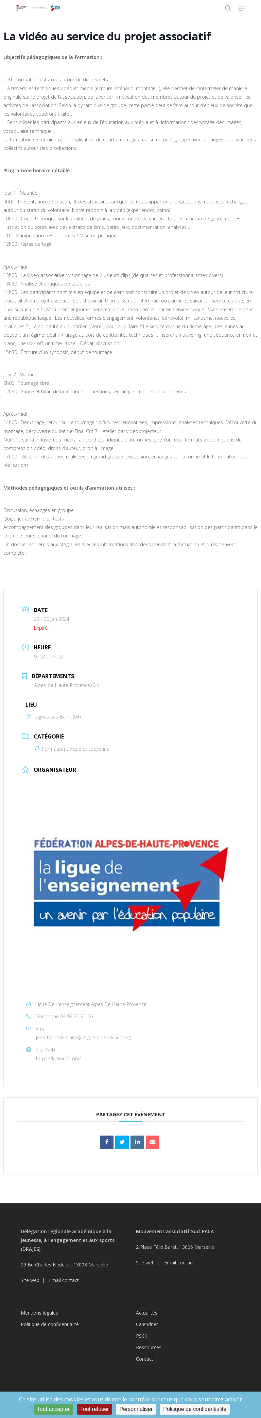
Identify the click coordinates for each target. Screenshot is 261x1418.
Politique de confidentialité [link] (194, 1409)
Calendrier (147, 1324)
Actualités (146, 1312)
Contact (144, 1359)
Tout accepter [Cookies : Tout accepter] (53, 1409)
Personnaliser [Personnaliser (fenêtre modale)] (136, 1409)
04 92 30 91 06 (76, 1016)
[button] (241, 8)
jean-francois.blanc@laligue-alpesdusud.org (83, 1037)
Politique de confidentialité (50, 1324)
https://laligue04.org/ (58, 1058)
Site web (30, 1280)
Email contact (64, 1280)
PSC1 (141, 1336)
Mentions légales (39, 1312)
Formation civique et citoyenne (71, 749)
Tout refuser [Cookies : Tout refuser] (94, 1409)
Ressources (148, 1347)
